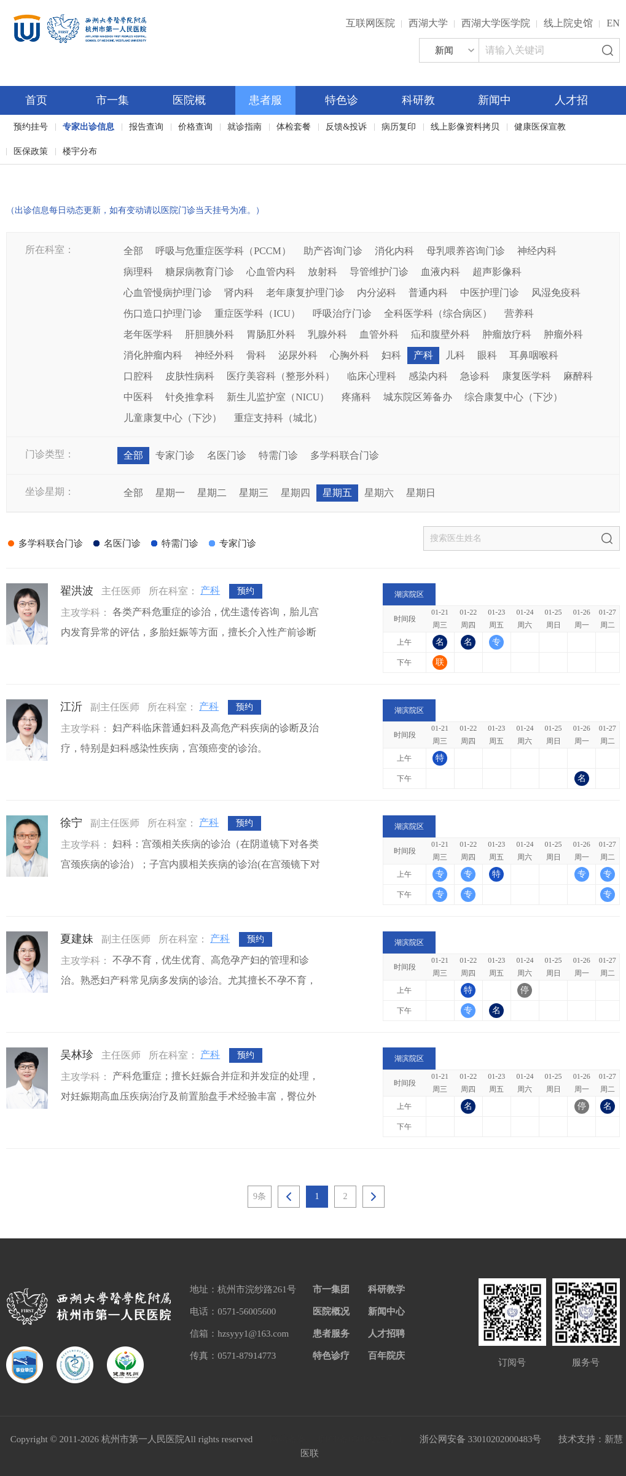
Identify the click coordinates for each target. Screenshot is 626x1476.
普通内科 (428, 292)
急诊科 (475, 376)
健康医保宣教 (540, 126)
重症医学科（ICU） (257, 313)
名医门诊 (226, 455)
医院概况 (331, 1311)
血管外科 (379, 334)
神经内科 (537, 251)
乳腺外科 (327, 334)
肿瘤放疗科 (506, 334)
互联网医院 (370, 23)
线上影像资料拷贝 (465, 126)
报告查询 (146, 126)
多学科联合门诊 (344, 455)
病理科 (138, 271)
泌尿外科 (298, 355)
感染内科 (428, 376)
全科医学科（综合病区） (438, 313)
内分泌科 (376, 292)
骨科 (256, 355)
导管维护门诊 (379, 271)
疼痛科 (356, 397)
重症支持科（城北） (278, 418)
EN (612, 23)
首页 (36, 100)
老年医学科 (148, 334)
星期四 (295, 492)
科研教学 (386, 1289)
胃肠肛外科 (270, 334)
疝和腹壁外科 (440, 334)
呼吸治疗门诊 (342, 313)
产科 (423, 355)
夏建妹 (76, 939)
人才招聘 (386, 1333)
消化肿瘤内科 (152, 355)
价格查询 (195, 126)
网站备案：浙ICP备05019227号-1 (336, 1439)
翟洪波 (76, 591)
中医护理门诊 (489, 292)
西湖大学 (428, 23)
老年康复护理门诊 (305, 292)
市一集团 (331, 1289)
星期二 (212, 492)
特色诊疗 (331, 1356)
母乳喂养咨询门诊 (465, 251)
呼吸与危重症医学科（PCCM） (223, 251)
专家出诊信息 (88, 126)
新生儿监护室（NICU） (278, 397)
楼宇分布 (80, 151)
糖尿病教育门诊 (199, 271)
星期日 (421, 492)
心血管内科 (270, 271)
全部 (133, 251)
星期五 (337, 492)
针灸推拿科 (189, 397)
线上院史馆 (568, 23)
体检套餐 (293, 126)
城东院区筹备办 (417, 397)
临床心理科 (371, 376)
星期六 (379, 492)
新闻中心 (386, 1311)
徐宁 (71, 823)
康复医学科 (526, 376)
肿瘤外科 (563, 334)
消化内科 (394, 251)
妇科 (391, 355)
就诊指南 (244, 126)
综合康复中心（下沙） (513, 397)
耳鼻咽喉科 (533, 355)
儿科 (455, 355)
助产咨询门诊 (332, 251)
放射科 (322, 271)
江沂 (71, 707)
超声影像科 (497, 271)
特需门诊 (278, 455)
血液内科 (440, 271)
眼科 (487, 355)
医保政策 (31, 151)
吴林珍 (76, 1055)
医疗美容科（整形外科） (281, 376)
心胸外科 (349, 355)
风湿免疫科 (556, 292)
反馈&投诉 (346, 126)
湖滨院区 (409, 594)
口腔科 (138, 376)
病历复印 (398, 126)
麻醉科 (578, 376)
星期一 (170, 492)
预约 (245, 591)
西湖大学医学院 (495, 23)
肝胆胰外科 (209, 334)
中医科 (138, 397)
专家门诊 (175, 455)
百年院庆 (44, 172)
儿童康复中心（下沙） (172, 418)
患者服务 (331, 1333)
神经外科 (214, 355)
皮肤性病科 (189, 376)
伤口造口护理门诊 (162, 313)
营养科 (519, 313)
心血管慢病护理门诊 (167, 292)
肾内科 (239, 292)
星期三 (253, 492)
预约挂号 (31, 126)
